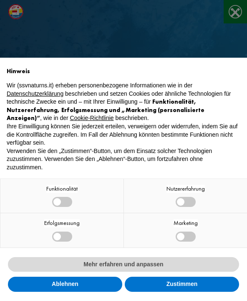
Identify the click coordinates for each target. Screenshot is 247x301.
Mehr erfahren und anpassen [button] (123, 264)
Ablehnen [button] (65, 284)
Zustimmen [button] (182, 284)
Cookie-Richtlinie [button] (92, 118)
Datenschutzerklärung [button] (35, 93)
